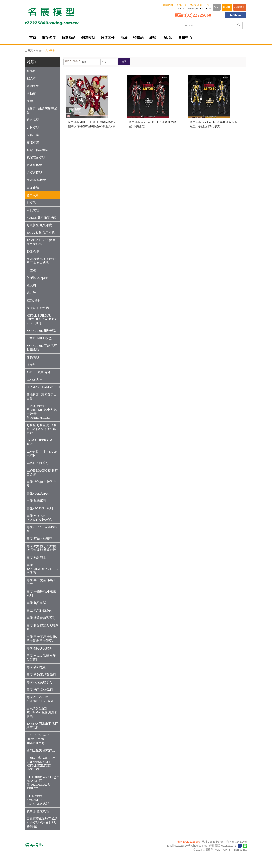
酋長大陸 (33, 210)
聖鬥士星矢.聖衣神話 (41, 750)
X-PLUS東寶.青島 (38, 372)
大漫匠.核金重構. (38, 308)
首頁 (30, 50)
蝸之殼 (31, 293)
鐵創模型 (33, 86)
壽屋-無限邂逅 (36, 603)
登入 (216, 7)
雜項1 (39, 50)
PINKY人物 (34, 379)
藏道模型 (33, 120)
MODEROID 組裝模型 (41, 330)
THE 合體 (33, 251)
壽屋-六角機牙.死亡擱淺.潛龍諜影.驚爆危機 (41, 548)
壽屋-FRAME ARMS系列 (42, 529)
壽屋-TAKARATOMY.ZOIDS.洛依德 (42, 568)
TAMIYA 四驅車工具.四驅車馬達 (42, 725)
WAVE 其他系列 (37, 463)
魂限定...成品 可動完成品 (42, 110)
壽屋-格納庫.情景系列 (41, 674)
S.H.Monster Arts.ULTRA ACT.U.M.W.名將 (38, 799)
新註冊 (227, 7)
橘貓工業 (33, 135)
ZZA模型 (33, 78)
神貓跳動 (33, 357)
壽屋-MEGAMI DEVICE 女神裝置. (39, 517)
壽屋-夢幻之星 (36, 667)
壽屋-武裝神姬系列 (39, 610)
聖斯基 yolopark (37, 278)
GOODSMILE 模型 (39, 338)
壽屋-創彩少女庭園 (39, 648)
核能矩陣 (33, 142)
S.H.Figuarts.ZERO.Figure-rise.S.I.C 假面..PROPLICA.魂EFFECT (43, 782)
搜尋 (124, 61)
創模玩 (31, 202)
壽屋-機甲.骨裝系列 (40, 689)
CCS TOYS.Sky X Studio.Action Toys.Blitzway (38, 738)
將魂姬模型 (34, 165)
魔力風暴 (43, 195)
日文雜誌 (33, 187)
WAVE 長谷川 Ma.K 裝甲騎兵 (42, 453)
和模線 (31, 71)
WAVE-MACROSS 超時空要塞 (42, 472)
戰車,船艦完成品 (38, 811)
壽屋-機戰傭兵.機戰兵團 (41, 483)
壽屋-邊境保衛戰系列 (41, 618)
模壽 (30, 101)
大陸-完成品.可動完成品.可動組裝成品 (41, 261)
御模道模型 (34, 172)
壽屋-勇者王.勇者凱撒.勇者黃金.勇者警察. (42, 638)
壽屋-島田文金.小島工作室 (41, 582)
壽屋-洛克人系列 (38, 493)
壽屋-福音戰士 (36, 557)
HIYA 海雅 (34, 300)
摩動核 (31, 93)
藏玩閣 (31, 285)
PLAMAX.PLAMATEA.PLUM (43, 387)
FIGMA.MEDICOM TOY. (39, 442)
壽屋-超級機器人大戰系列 (42, 627)
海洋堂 (31, 364)
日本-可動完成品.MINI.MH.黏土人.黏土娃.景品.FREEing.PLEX (42, 411)
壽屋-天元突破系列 (39, 682)
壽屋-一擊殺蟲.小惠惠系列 (41, 593)
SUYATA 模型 (36, 157)
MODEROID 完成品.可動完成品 (42, 347)
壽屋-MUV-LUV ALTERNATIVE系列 (40, 699)
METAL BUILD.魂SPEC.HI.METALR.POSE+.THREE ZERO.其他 (43, 319)
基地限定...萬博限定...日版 (41, 396)
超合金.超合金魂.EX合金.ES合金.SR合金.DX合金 (42, 428)
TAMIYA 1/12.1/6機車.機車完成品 (41, 242)
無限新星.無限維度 (39, 225)
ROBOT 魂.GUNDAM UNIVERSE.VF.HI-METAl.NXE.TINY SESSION (41, 763)
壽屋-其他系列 (36, 500)
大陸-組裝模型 (36, 180)
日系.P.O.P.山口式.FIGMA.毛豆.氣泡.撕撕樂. (42, 712)
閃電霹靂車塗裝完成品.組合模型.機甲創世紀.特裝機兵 (42, 822)
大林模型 (33, 127)
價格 (67, 61)
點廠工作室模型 (37, 150)
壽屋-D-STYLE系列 (40, 508)
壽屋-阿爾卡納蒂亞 (39, 538)
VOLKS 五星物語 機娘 (42, 217)
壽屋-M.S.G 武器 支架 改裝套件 (41, 657)
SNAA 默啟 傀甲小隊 (41, 232)
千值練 (31, 270)
